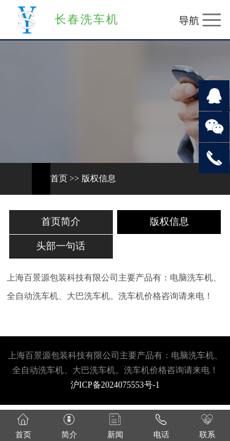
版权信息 (99, 178)
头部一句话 (60, 246)
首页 (58, 178)
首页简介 (60, 221)
